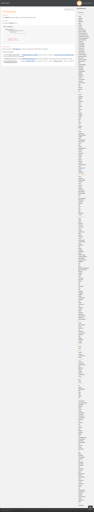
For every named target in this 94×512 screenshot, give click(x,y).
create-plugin (81, 43)
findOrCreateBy (81, 255)
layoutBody (80, 462)
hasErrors (80, 149)
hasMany (80, 273)
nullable (80, 116)
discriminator (81, 190)
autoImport (80, 178)
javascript (80, 458)
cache (79, 183)
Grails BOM (80, 505)
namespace (80, 153)
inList (79, 104)
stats (79, 86)
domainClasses (81, 333)
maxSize (80, 109)
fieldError (80, 430)
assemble (80, 18)
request (80, 159)
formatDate (81, 440)
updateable (80, 213)
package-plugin (81, 71)
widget (79, 127)
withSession (81, 317)
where (79, 311)
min (79, 111)
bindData (80, 136)
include (80, 453)
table (79, 209)
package (80, 72)
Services (79, 344)
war (79, 91)
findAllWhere (81, 251)
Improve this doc (69, 9)
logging (80, 338)
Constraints (80, 92)
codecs (79, 326)
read (79, 301)
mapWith (80, 291)
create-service (81, 49)
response (80, 163)
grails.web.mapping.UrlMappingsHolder (64, 55)
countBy (80, 230)
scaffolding (80, 339)
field (79, 390)
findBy (79, 253)
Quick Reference (81, 8)
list (79, 284)
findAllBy (80, 250)
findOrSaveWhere (82, 260)
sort (79, 208)
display (80, 387)
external (80, 427)
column (80, 186)
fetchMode (80, 245)
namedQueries (81, 297)
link (79, 467)
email (79, 103)
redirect (80, 156)
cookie (79, 409)
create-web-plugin (82, 54)
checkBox (80, 406)
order (79, 206)
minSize (80, 113)
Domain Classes (80, 216)
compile (80, 25)
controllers (80, 328)
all (79, 385)
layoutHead (80, 463)
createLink (80, 414)
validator (80, 126)
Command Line (80, 14)
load (79, 287)
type (79, 211)
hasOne (80, 274)
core (79, 329)
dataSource (80, 331)
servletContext (81, 168)
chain (79, 138)
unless (79, 498)
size (79, 121)
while (79, 501)
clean (79, 23)
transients (80, 307)
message (80, 470)
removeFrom (81, 304)
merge (79, 296)
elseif (79, 426)
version (80, 214)
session (80, 169)
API (78, 10)
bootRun (80, 20)
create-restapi (81, 46)
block (79, 379)
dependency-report (82, 56)
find (79, 246)
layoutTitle (80, 465)
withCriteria (81, 314)
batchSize (80, 181)
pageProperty (81, 473)
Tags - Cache (80, 378)
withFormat (81, 173)
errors (79, 143)
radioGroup (80, 480)
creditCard (80, 101)
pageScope (80, 368)
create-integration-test (83, 38)
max (79, 108)
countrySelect (81, 412)
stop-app (80, 87)
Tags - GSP (79, 399)
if (78, 450)
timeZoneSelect (81, 496)
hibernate (80, 334)
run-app (80, 77)
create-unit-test (81, 53)
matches (80, 106)
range (79, 118)
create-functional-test (83, 34)
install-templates (82, 64)
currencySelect (81, 417)
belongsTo (80, 223)
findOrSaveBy (81, 258)
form (79, 435)
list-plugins (80, 67)
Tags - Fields (80, 383)
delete (79, 233)
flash (79, 145)
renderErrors (81, 483)
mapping (80, 294)
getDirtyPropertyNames (83, 268)
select (79, 486)
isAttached (80, 279)
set (79, 488)
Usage (79, 16)
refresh (80, 302)
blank (79, 99)
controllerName (81, 140)
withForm (80, 171)
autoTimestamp (81, 180)
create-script (81, 48)
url (79, 124)
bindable (80, 98)
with (79, 397)
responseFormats (82, 164)
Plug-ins (79, 321)
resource (80, 485)
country (80, 411)
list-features (81, 66)
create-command (82, 30)
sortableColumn (81, 490)
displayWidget (81, 389)
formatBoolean (81, 439)
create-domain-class (82, 33)
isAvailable (80, 455)
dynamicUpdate (81, 193)
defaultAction (81, 141)
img (79, 452)
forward (80, 146)
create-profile (81, 44)
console (80, 26)
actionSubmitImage (82, 402)
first (79, 263)
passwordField (81, 477)
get (79, 264)
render (79, 158)
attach (79, 222)
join (79, 460)
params (80, 154)
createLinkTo (81, 416)
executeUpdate (81, 241)
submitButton (81, 491)
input (79, 392)
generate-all (81, 58)
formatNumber (81, 442)
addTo (79, 220)
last (79, 283)
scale (79, 119)
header (80, 151)
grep (79, 444)
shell (79, 84)
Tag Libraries (80, 359)
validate (80, 309)
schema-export (81, 82)
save (79, 306)
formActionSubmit (82, 437)
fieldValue (80, 432)
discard (80, 235)
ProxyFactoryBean (30, 61)
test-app (80, 89)
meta (79, 472)
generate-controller (82, 59)
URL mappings (81, 324)
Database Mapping (81, 174)
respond (80, 161)
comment (80, 188)
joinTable (80, 203)
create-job (80, 41)
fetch (79, 195)
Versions (79, 503)
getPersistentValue (82, 269)
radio (79, 478)
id (78, 196)
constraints (80, 227)
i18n (79, 336)
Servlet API (79, 350)
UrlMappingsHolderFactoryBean (30, 55)
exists (79, 243)
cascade (80, 185)
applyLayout (81, 404)
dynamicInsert (81, 191)
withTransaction (82, 319)
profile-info (80, 76)
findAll (79, 248)
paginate (80, 475)
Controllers (79, 129)
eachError (80, 422)
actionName (81, 133)
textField (80, 495)
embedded (80, 236)
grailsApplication (82, 148)
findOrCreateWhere (82, 256)
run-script (80, 81)
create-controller (82, 31)
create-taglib (81, 51)
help (79, 63)
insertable (80, 201)
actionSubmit (81, 401)
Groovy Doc (80, 12)
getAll (79, 266)
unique (80, 122)
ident (79, 276)
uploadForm (81, 500)
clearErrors (80, 225)
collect (79, 407)
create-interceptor (82, 39)
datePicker (80, 419)
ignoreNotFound (82, 198)
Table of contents (5, 3)
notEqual (80, 114)
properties (80, 299)
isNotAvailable (81, 457)
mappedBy (80, 292)
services (80, 341)
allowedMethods (82, 135)
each (79, 421)
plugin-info (80, 74)
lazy (79, 205)
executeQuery (81, 240)
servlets (80, 342)
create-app (80, 28)
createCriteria (81, 231)
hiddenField (81, 449)
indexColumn (81, 200)
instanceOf (80, 278)
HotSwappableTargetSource (29, 58)
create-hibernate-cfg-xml (83, 36)
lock (79, 289)
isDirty (79, 281)
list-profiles (80, 69)
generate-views (81, 61)
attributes (80, 96)
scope (79, 166)
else (79, 424)
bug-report (80, 21)
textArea (80, 493)
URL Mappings (16, 49)
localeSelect (81, 468)
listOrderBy (80, 286)
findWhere (80, 261)
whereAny (80, 312)
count (79, 228)
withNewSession (82, 315)
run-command (81, 79)
